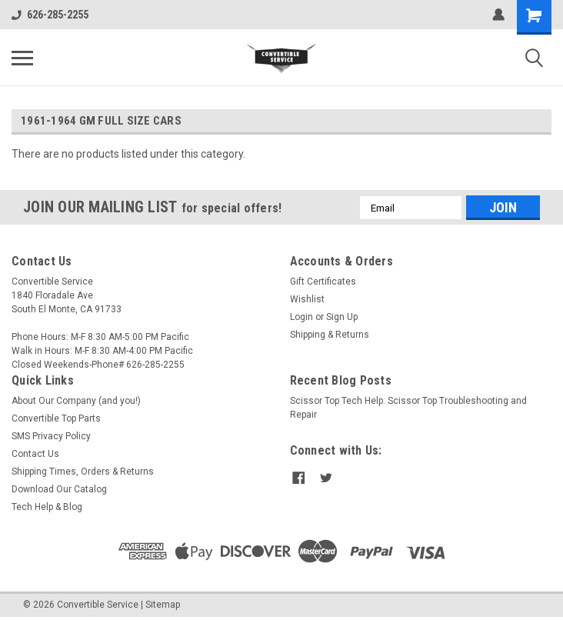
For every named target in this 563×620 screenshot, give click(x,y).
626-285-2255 (50, 14)
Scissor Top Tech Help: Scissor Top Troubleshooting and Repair (408, 407)
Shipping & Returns (329, 334)
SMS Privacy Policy (51, 436)
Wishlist (307, 299)
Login (301, 317)
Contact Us (35, 453)
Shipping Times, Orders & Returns (83, 471)
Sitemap (162, 604)
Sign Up (342, 317)
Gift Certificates (323, 281)
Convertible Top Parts (56, 418)
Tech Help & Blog (47, 507)
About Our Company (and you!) (76, 400)
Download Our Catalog (59, 489)
